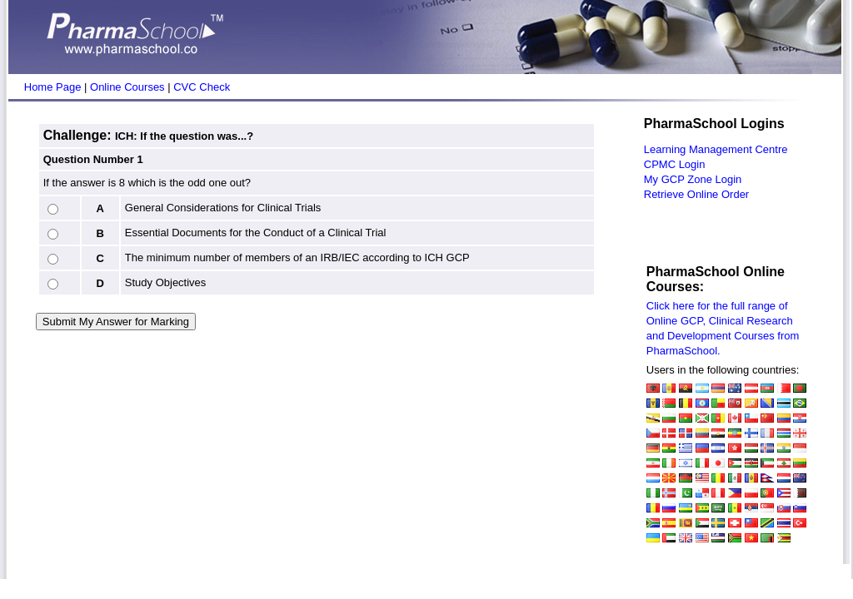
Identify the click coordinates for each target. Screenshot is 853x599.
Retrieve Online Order (696, 194)
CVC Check (201, 87)
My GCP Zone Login (693, 179)
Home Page (53, 87)
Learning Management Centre (716, 149)
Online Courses (127, 87)
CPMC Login (675, 164)
